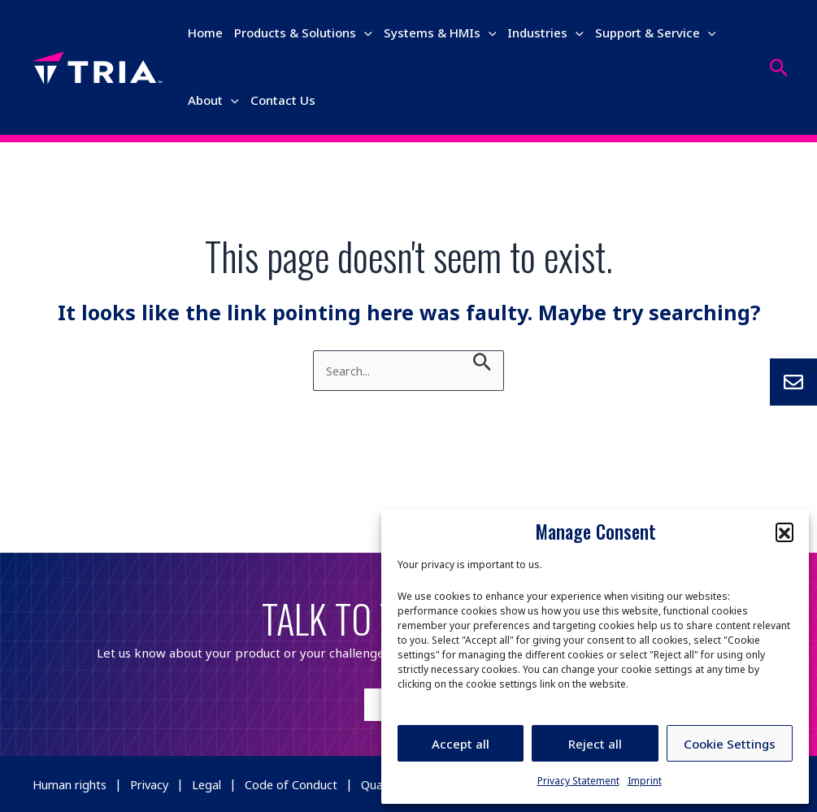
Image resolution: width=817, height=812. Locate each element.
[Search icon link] (779, 67)
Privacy (155, 783)
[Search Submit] (482, 361)
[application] (364, 32)
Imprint (645, 781)
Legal (215, 783)
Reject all (595, 744)
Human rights (72, 783)
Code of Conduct (301, 783)
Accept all (460, 744)
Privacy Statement (578, 781)
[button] (784, 531)
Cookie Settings (730, 744)
